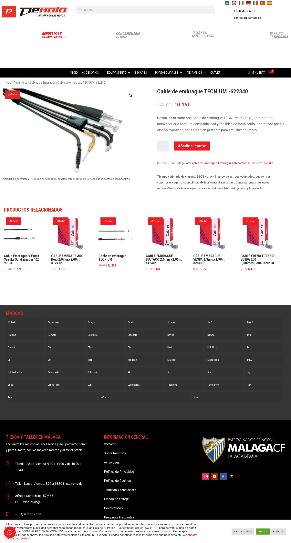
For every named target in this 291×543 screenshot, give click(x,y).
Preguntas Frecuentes (119, 517)
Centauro (93, 335)
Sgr (249, 372)
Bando (250, 322)
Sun (90, 384)
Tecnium (267, 163)
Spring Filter (54, 384)
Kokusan (132, 360)
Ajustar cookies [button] (243, 531)
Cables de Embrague (43, 82)
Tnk (249, 384)
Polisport (92, 372)
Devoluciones (113, 508)
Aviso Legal (112, 462)
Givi (129, 347)
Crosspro (132, 335)
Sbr (169, 372)
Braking (12, 335)
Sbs (209, 372)
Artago (91, 322)
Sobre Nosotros (115, 453)
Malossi (171, 360)
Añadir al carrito (192, 146)
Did (249, 335)
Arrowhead (53, 322)
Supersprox (134, 384)
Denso (210, 335)
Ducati (11, 347)
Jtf (49, 360)
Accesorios (90, 72)
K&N (90, 360)
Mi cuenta (258, 72)
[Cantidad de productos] (163, 146)
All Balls (12, 322)
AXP (209, 322)
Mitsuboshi (213, 360)
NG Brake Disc (15, 372)
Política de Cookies (117, 481)
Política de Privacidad (119, 472)
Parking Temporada (279, 35)
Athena (171, 322)
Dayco (170, 335)
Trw (10, 397)
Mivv (249, 360)
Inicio (74, 72)
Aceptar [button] (262, 531)
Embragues (225, 163)
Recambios (194, 72)
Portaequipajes (166, 72)
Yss (196, 397)
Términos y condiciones (120, 490)
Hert (169, 347)
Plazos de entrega (116, 499)
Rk (129, 372)
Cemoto (52, 335)
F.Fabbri (91, 347)
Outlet (215, 72)
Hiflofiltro (212, 347)
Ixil (248, 347)
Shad (10, 384)
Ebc (50, 347)
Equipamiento (117, 72)
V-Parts (105, 397)
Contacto (110, 444)
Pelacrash (53, 372)
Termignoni (213, 384)
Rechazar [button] (278, 531)
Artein (131, 322)
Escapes (141, 72)
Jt (9, 360)
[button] (130, 95)
